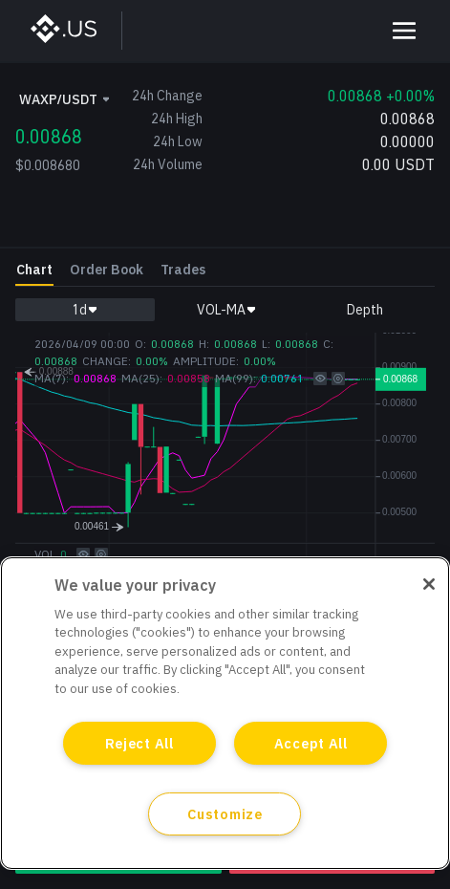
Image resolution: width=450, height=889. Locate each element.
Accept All (311, 743)
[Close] (429, 584)
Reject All (139, 743)
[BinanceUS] (73, 30)
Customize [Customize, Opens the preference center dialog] (224, 814)
